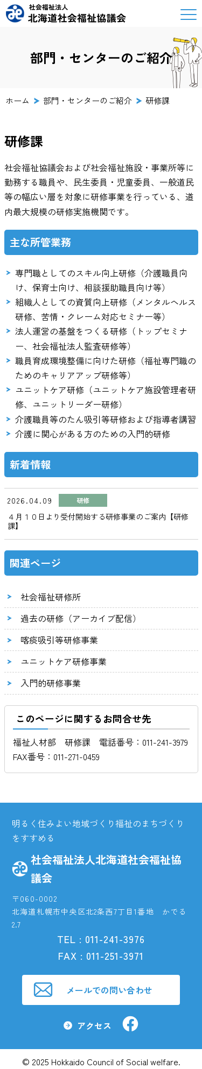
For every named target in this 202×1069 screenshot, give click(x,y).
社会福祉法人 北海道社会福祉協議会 (66, 13)
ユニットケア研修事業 (63, 661)
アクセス (94, 1025)
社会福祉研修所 (50, 596)
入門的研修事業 (50, 682)
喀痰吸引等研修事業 (59, 639)
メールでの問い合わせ (109, 989)
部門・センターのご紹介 (87, 100)
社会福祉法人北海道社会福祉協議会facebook (130, 1024)
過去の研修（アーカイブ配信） (80, 618)
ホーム (17, 100)
